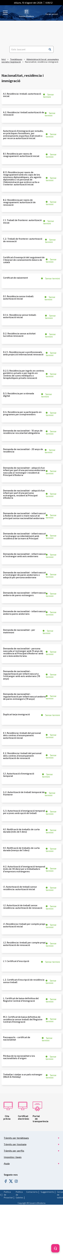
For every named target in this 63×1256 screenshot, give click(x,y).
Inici (3, 59)
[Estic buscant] (28, 49)
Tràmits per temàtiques (16, 1137)
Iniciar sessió (52, 14)
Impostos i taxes (12, 1157)
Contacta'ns (32, 1192)
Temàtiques (16, 59)
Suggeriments (47, 1192)
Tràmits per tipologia (15, 1144)
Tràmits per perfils (14, 1150)
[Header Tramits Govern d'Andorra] (26, 12)
